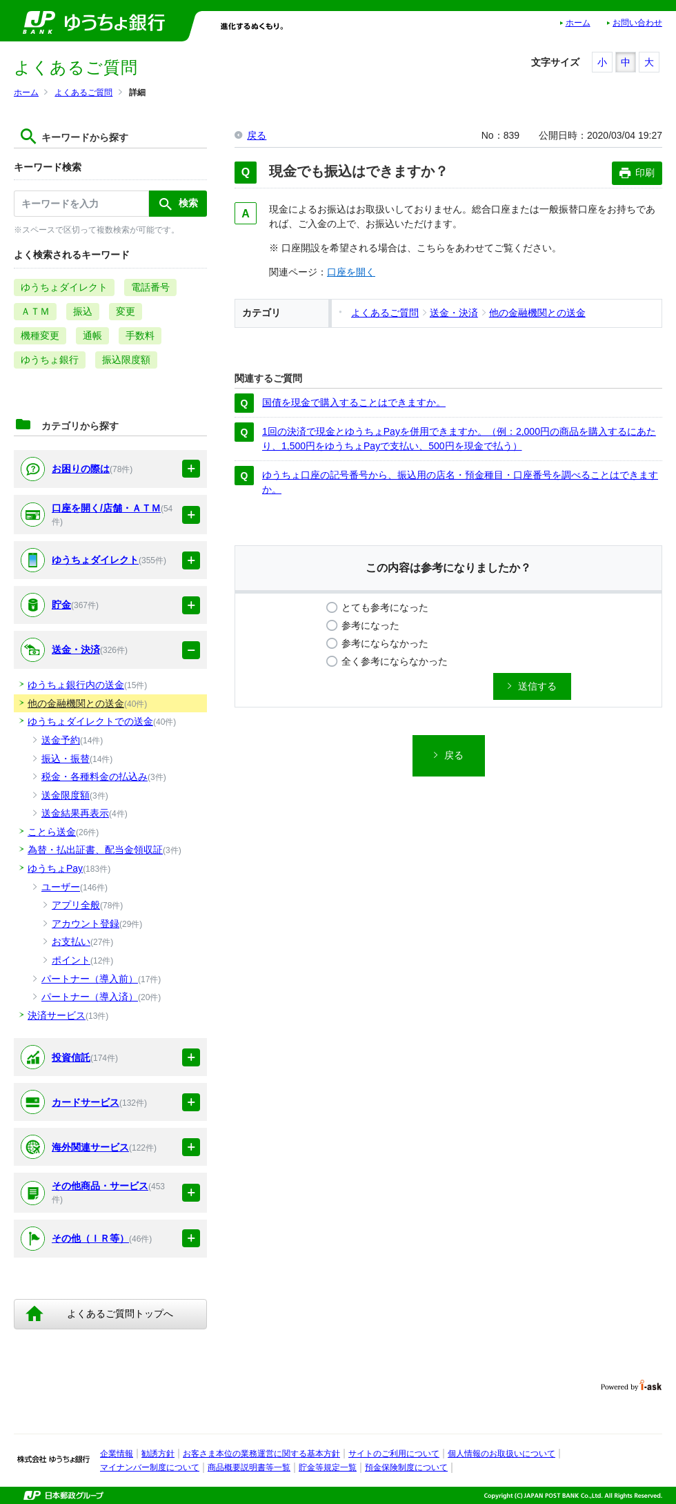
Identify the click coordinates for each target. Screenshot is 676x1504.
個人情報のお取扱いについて (501, 1453)
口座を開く (351, 271)
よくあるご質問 (83, 92)
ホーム (578, 23)
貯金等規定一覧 (328, 1467)
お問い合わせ (637, 23)
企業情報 (116, 1453)
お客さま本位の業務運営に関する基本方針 (261, 1453)
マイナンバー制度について (149, 1467)
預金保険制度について (406, 1467)
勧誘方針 (158, 1453)
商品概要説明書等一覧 (249, 1467)
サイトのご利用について (393, 1453)
